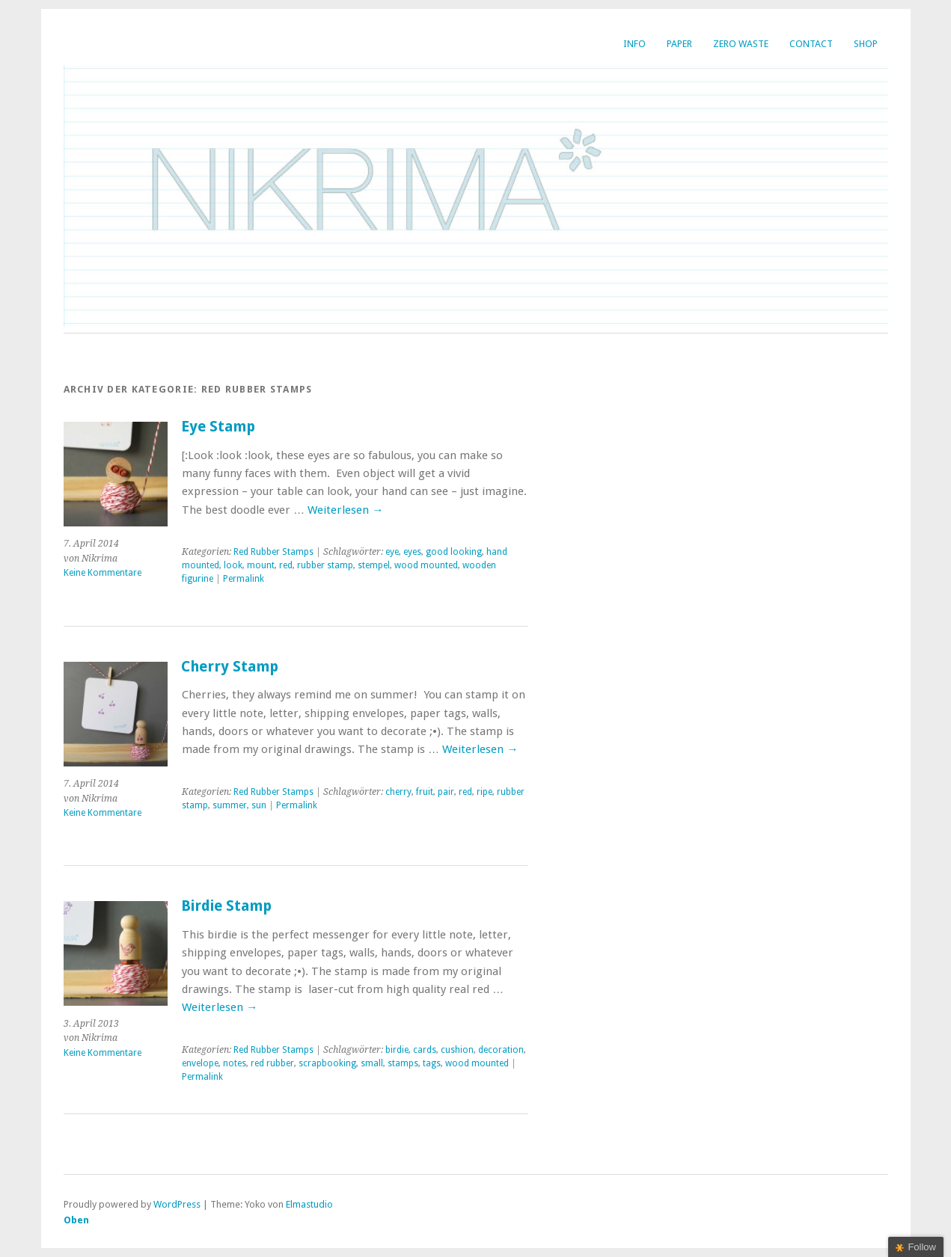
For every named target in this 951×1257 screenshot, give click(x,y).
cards (424, 1050)
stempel (374, 565)
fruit (424, 792)
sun (258, 805)
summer (229, 805)
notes (234, 1063)
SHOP (866, 43)
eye (392, 552)
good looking (454, 552)
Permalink (243, 579)
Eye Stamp (218, 426)
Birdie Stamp (226, 906)
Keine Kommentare (102, 573)
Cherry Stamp (229, 666)
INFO (634, 43)
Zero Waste (740, 43)
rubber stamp (325, 565)
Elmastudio (309, 1204)
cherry (398, 792)
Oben (76, 1220)
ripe (484, 792)
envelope (200, 1063)
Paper (679, 43)
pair (446, 792)
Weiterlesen (345, 510)
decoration (501, 1050)
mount (261, 565)
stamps (403, 1063)
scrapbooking (327, 1063)
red (286, 565)
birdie (397, 1050)
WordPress (177, 1204)
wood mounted (426, 565)
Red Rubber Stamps (273, 552)
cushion (457, 1050)
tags (432, 1063)
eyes (412, 552)
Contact (811, 43)
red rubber (272, 1063)
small (372, 1063)
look (233, 565)
